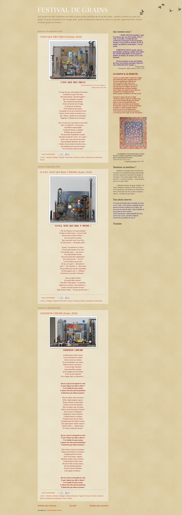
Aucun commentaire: (49, 154)
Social (42, 160)
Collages (55, 157)
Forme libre (69, 157)
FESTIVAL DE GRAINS (73, 10)
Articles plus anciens (98, 506)
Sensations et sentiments (93, 157)
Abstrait (48, 157)
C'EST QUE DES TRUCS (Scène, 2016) (61, 36)
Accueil (72, 506)
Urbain (69, 498)
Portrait (93, 496)
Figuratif (61, 157)
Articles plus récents (47, 506)
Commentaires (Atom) (54, 510)
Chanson (55, 496)
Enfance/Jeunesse (72, 496)
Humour (70, 301)
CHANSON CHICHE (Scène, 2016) (58, 313)
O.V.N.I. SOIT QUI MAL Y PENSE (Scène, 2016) (66, 172)
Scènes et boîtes (79, 157)
